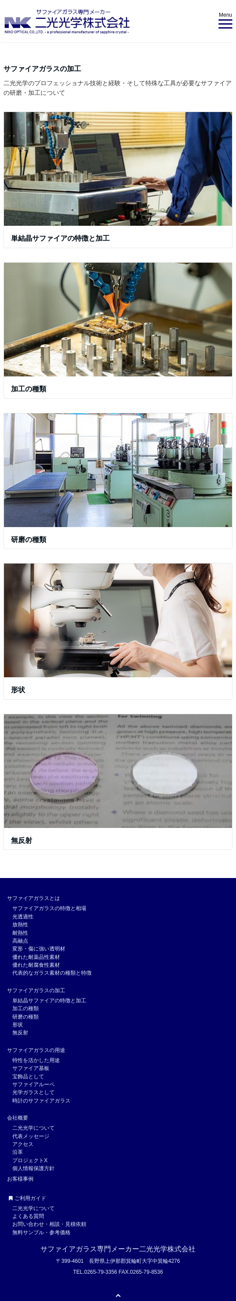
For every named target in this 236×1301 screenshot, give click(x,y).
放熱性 (20, 925)
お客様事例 (20, 1179)
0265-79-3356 (100, 1272)
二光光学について (33, 1128)
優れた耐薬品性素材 (36, 957)
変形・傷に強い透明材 (38, 949)
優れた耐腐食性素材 (36, 965)
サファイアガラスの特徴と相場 (49, 908)
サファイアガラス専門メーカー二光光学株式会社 (118, 1249)
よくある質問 (28, 1216)
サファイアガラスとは (33, 898)
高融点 (20, 941)
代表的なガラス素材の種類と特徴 (52, 973)
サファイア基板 (30, 1068)
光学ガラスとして (33, 1092)
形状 (18, 690)
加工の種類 (28, 389)
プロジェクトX (30, 1160)
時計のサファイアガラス (41, 1101)
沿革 (17, 1152)
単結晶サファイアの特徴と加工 (60, 238)
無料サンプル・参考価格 (41, 1232)
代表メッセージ (30, 1136)
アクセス (22, 1144)
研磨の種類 (28, 539)
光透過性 (22, 917)
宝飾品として (28, 1076)
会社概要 (17, 1118)
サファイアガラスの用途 (36, 1050)
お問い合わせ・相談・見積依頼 (49, 1224)
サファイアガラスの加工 (36, 990)
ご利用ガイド (27, 1198)
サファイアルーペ (33, 1084)
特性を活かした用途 (36, 1060)
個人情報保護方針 (33, 1168)
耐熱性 (20, 933)
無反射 (21, 840)
